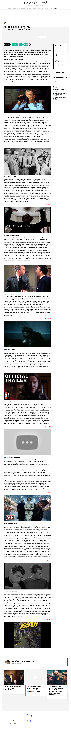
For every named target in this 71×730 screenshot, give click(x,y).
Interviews (29, 8)
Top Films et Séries (42, 37)
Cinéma (14, 8)
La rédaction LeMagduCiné (11, 22)
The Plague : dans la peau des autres (59, 98)
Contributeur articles (9, 692)
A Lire (34, 8)
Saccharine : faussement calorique (58, 90)
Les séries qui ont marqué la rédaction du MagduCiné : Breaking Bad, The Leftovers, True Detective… (56, 690)
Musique (55, 8)
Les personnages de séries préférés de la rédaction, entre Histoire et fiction (34, 689)
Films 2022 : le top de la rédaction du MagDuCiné (13, 688)
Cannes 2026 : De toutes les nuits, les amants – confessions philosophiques (60, 60)
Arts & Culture (48, 8)
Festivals (23, 8)
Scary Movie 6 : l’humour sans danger (59, 81)
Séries (18, 8)
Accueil (9, 8)
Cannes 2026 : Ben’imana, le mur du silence (60, 65)
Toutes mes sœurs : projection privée (59, 85)
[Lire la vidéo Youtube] (27, 99)
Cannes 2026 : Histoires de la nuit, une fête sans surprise (60, 49)
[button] (63, 8)
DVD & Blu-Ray (40, 8)
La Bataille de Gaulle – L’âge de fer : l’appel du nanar (60, 94)
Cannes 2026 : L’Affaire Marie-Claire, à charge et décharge (60, 54)
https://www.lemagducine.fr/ (17, 663)
